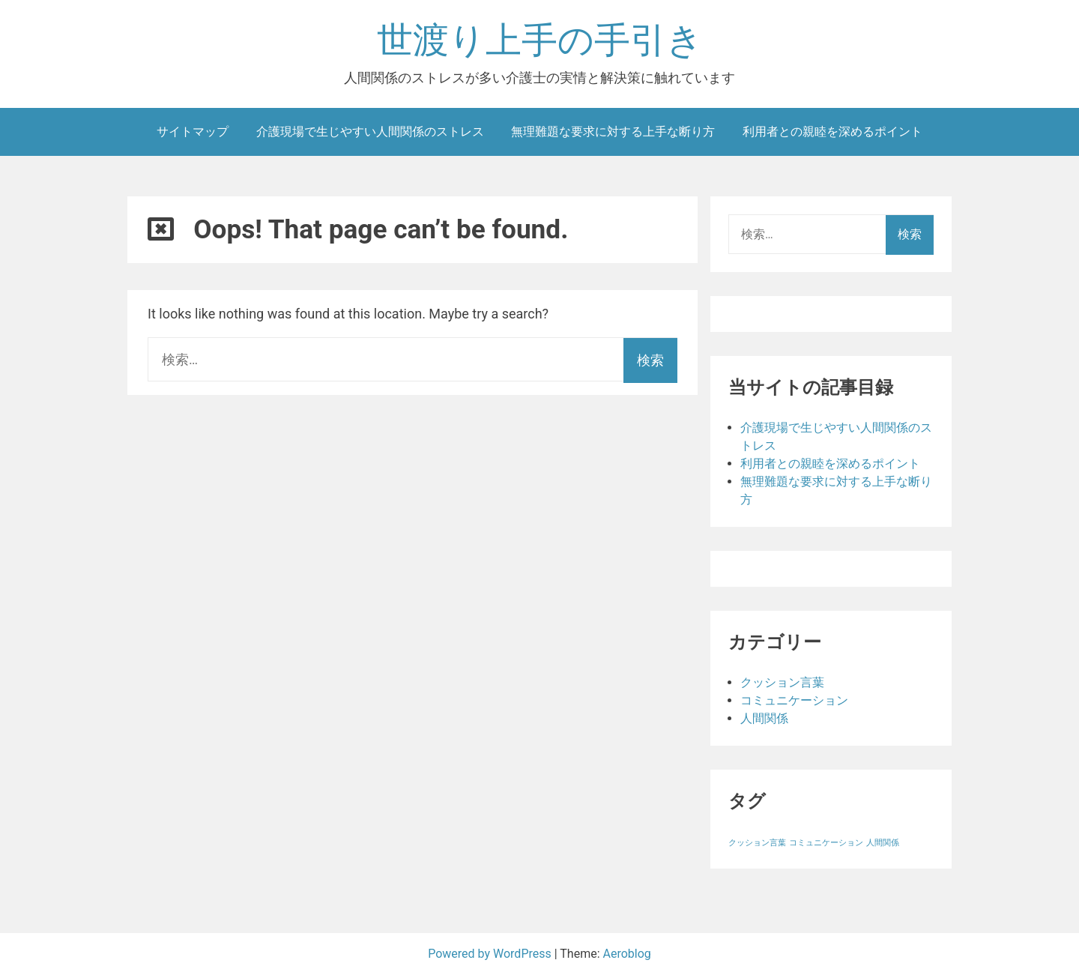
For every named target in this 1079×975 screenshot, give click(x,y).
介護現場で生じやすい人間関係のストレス (370, 131)
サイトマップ (193, 131)
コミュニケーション (794, 700)
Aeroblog (627, 954)
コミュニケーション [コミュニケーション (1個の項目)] (826, 843)
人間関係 (764, 718)
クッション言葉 (782, 682)
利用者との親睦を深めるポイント (832, 131)
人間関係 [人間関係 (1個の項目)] (882, 843)
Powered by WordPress (491, 954)
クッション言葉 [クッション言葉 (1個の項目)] (757, 843)
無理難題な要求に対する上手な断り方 (613, 131)
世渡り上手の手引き (540, 40)
